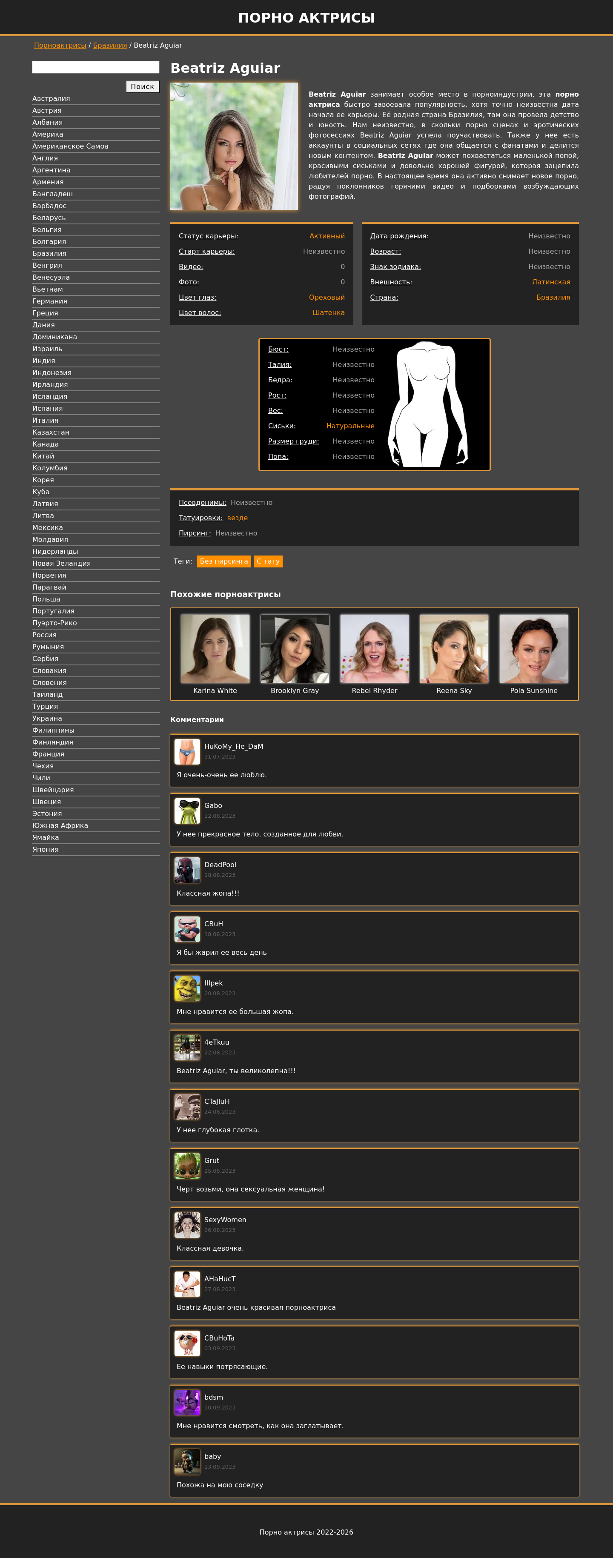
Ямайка (45, 837)
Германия (49, 301)
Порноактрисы (60, 45)
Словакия (49, 671)
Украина (47, 718)
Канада (45, 444)
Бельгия (47, 230)
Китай (43, 456)
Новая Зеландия (61, 563)
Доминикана (54, 337)
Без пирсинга (224, 561)
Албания (47, 122)
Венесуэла (51, 277)
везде (237, 518)
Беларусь (49, 218)
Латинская (551, 282)
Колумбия (50, 468)
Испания (47, 408)
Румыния (48, 647)
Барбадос (49, 206)
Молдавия (50, 540)
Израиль (47, 349)
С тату (268, 561)
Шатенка (328, 313)
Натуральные (351, 426)
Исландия (49, 396)
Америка (47, 134)
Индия (43, 361)
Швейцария (53, 790)
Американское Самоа (70, 146)
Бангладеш (52, 194)
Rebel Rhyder (374, 691)
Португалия (53, 611)
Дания (43, 325)
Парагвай (49, 587)
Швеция (46, 802)
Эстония (47, 814)
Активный (327, 236)
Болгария (49, 242)
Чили (41, 778)
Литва (43, 516)
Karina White (215, 691)
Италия (45, 420)
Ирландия (50, 385)
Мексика (47, 528)
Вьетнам (47, 289)
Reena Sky (454, 691)
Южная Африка (60, 826)
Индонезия (52, 373)
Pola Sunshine (534, 691)
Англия (45, 158)
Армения (48, 182)
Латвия (45, 504)
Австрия (47, 110)
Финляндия (52, 742)
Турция (45, 706)
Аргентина (51, 170)
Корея (43, 480)
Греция (45, 313)
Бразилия (110, 45)
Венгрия (47, 265)
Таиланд (47, 694)
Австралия (51, 99)
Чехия (43, 766)
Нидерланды (55, 551)
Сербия (45, 659)
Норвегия (49, 575)
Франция (48, 754)
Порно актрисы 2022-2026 (306, 1532)
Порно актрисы (306, 18)
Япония (45, 849)
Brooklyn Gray (295, 691)
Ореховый (327, 297)
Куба (41, 492)
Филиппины (53, 730)
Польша (46, 599)
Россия (44, 635)
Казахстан (50, 432)
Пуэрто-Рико (54, 623)
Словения (49, 683)
